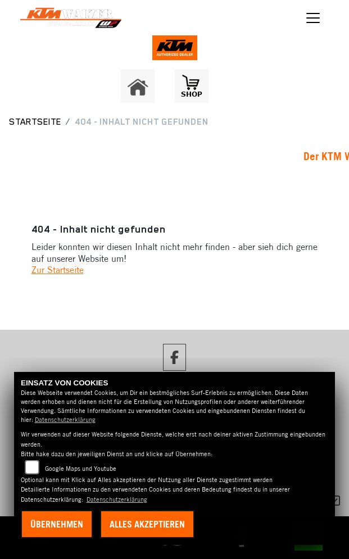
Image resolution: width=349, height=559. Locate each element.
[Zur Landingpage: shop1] (192, 86)
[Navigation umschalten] (313, 18)
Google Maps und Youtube (80, 468)
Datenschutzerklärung (65, 420)
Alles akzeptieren (147, 524)
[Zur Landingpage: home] (138, 86)
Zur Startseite (57, 269)
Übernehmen (56, 524)
